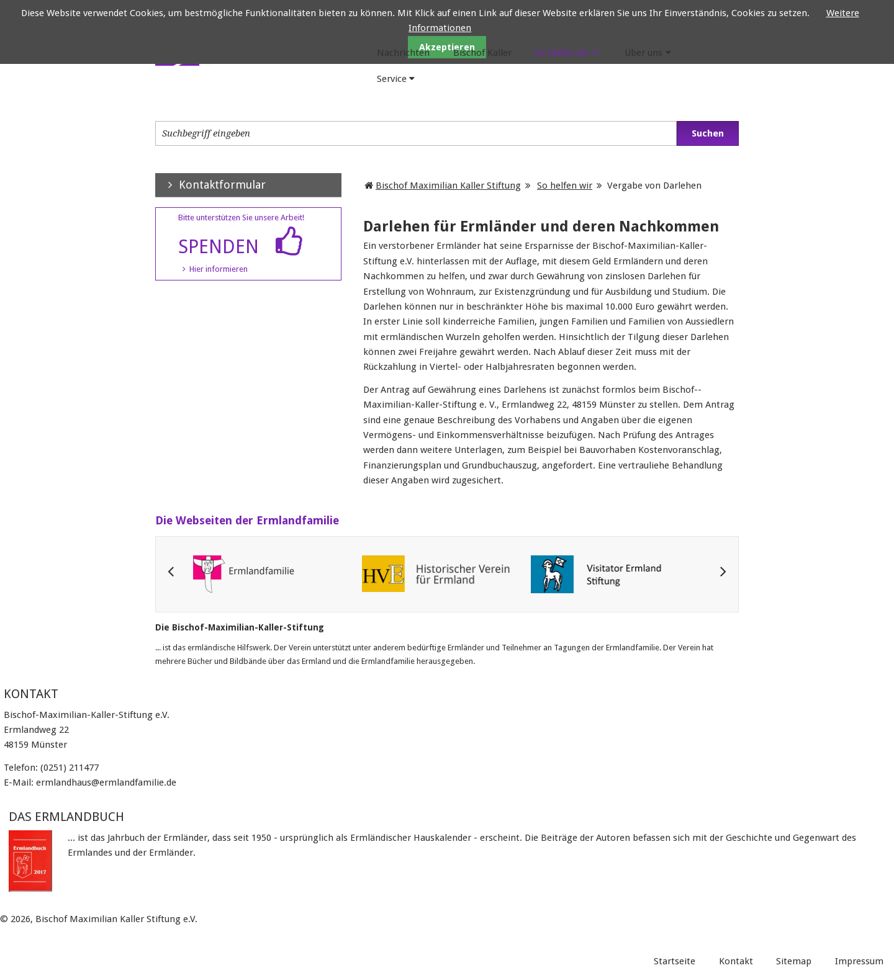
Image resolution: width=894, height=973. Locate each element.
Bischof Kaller (482, 52)
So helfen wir (562, 52)
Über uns (643, 52)
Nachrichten (403, 52)
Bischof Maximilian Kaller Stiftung (448, 185)
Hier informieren (218, 269)
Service (392, 78)
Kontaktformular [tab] (210, 184)
